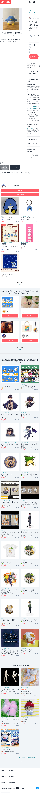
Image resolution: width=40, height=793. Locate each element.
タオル (3, 272)
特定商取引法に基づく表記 (32, 150)
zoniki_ (8, 336)
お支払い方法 (33, 143)
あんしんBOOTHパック (33, 106)
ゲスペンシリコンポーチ (8, 217)
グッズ (31, 10)
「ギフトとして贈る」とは (33, 72)
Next (19, 19)
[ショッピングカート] (34, 2)
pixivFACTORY (31, 128)
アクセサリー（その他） (7, 242)
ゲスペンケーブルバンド (27, 246)
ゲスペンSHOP (13, 185)
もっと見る (20, 349)
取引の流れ (32, 139)
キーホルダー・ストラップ (33, 14)
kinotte (27, 311)
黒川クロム (29, 336)
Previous (3, 19)
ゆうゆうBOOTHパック (33, 108)
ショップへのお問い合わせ (32, 156)
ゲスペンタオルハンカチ (8, 274)
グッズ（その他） (25, 242)
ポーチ (3, 216)
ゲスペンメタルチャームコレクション (9, 246)
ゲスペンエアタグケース (27, 217)
